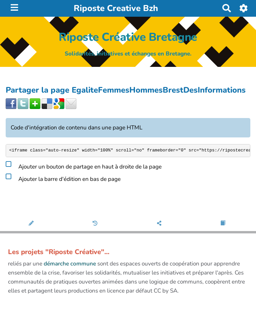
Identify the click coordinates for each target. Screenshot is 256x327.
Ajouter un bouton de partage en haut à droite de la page (84, 165)
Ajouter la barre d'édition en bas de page (63, 178)
